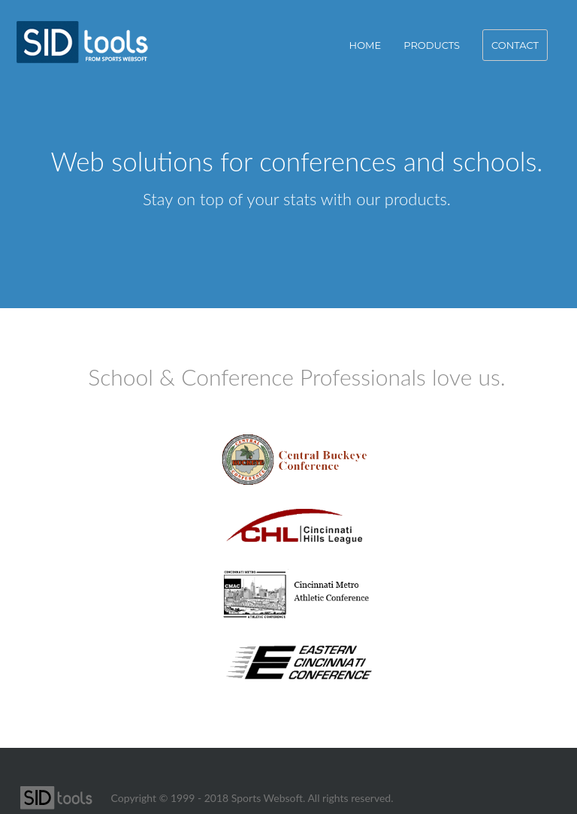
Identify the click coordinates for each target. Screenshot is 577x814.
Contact (515, 45)
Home (365, 45)
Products (431, 45)
